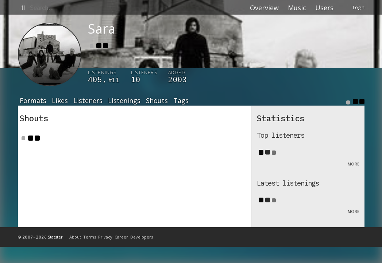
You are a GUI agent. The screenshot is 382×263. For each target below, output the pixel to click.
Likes (60, 101)
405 (95, 79)
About (75, 237)
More (354, 164)
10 (135, 79)
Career (121, 237)
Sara (101, 29)
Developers (141, 237)
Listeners (88, 101)
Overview (264, 7)
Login (358, 7)
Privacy (105, 237)
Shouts (157, 101)
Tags (181, 101)
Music (297, 7)
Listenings (124, 101)
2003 (177, 79)
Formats (33, 101)
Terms (89, 237)
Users (324, 7)
